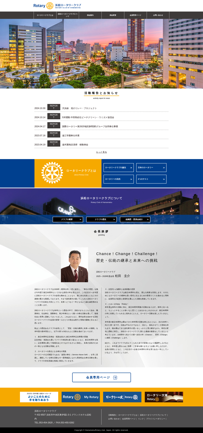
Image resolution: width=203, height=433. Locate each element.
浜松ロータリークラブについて (67, 15)
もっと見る (101, 152)
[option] (101, 48)
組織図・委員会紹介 (134, 219)
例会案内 (90, 15)
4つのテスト (143, 179)
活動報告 (112, 415)
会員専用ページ (135, 15)
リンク (141, 419)
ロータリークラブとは (45, 15)
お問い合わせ (158, 15)
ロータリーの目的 (112, 179)
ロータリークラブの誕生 (115, 167)
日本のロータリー (145, 167)
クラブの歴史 (100, 219)
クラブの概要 (67, 219)
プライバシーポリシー (155, 419)
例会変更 (113, 15)
